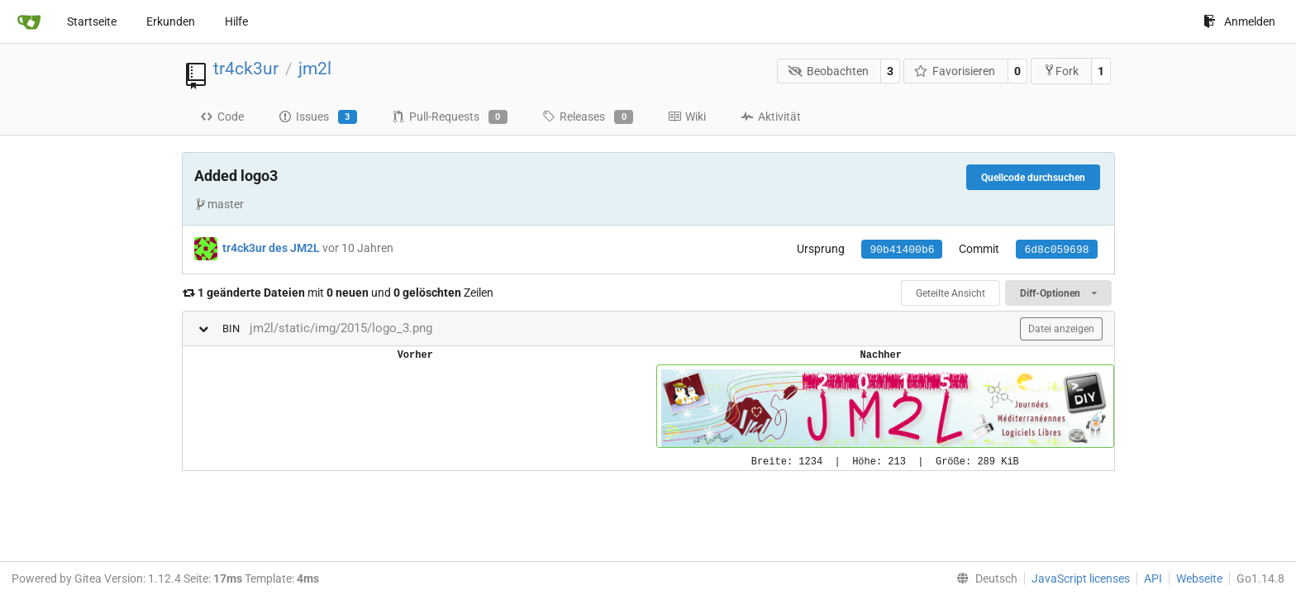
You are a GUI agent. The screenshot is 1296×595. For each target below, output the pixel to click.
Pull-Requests (449, 117)
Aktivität (771, 116)
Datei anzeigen (1061, 329)
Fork (1061, 71)
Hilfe (236, 21)
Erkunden (170, 21)
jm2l (314, 69)
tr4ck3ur (246, 69)
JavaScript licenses (1081, 578)
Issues (318, 117)
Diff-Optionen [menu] (1058, 293)
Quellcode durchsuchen (1033, 177)
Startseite (92, 21)
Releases (587, 117)
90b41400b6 (902, 250)
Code (222, 116)
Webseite (1199, 578)
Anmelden (1239, 21)
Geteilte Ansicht (950, 293)
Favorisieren (955, 71)
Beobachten (828, 71)
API (1153, 578)
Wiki (687, 116)
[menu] (983, 578)
